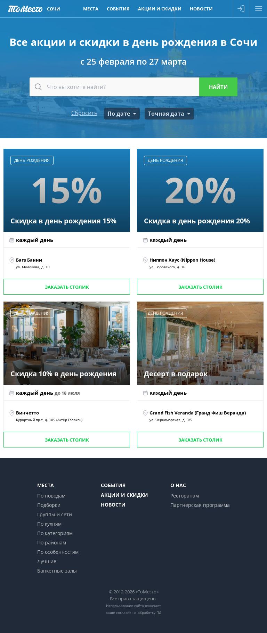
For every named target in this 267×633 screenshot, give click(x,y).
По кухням (49, 523)
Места (45, 485)
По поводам (51, 495)
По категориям (55, 533)
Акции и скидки (124, 495)
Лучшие (46, 561)
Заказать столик (67, 287)
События (113, 485)
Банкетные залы (57, 570)
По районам (51, 542)
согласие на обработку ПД (138, 612)
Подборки (48, 505)
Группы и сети (54, 514)
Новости (113, 504)
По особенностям (58, 552)
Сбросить (84, 113)
